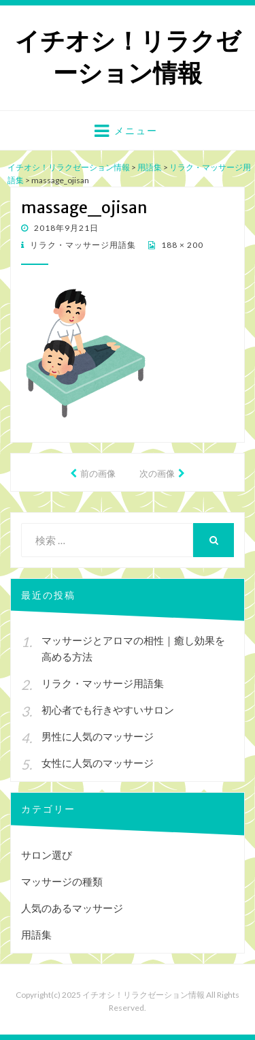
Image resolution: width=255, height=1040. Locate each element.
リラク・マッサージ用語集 (82, 245)
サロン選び (46, 855)
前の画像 (98, 473)
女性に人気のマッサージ (97, 763)
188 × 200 (181, 245)
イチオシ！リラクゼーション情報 (128, 57)
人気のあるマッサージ (72, 908)
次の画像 (157, 473)
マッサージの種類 (62, 881)
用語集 (36, 934)
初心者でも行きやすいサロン (107, 710)
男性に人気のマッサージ (97, 736)
